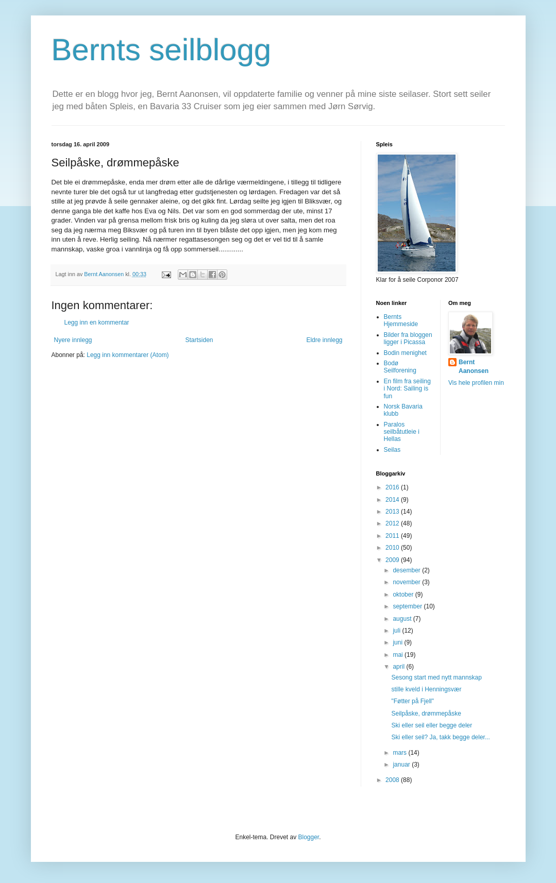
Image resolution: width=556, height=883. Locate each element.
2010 (393, 547)
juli (397, 630)
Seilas (392, 449)
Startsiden (199, 340)
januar (402, 764)
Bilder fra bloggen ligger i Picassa (408, 338)
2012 (393, 523)
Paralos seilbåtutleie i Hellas (401, 432)
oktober (404, 594)
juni (398, 642)
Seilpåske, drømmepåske (426, 713)
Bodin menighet (405, 352)
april (399, 666)
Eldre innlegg (324, 340)
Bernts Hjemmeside (401, 320)
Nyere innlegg (73, 340)
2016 (393, 487)
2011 (393, 535)
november (407, 582)
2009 (393, 560)
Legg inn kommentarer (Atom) (128, 355)
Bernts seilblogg (162, 49)
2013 (393, 511)
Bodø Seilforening (400, 367)
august (403, 618)
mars (400, 752)
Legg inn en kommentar (96, 322)
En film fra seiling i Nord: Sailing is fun (407, 389)
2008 (393, 780)
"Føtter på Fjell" (412, 701)
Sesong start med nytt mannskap (436, 677)
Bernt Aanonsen (473, 367)
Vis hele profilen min (476, 382)
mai (399, 654)
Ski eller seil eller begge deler (431, 725)
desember (407, 570)
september (408, 606)
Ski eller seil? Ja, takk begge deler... (440, 737)
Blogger (308, 837)
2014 (393, 499)
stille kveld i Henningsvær (426, 689)
